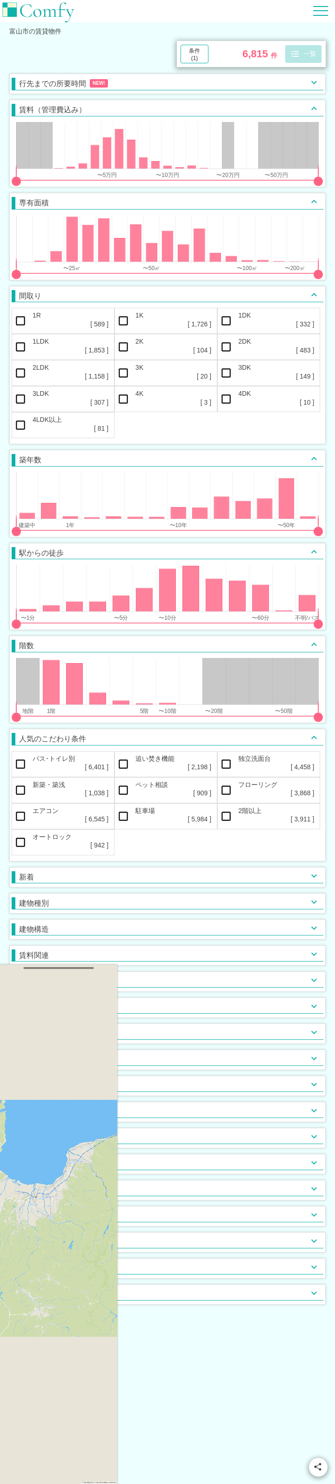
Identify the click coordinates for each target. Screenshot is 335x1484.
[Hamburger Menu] (320, 10)
